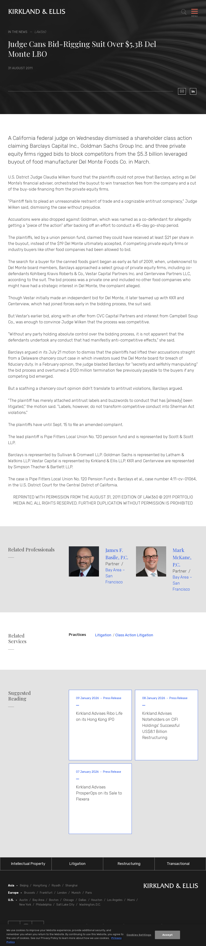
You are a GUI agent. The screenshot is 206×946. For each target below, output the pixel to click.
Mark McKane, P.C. (182, 557)
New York (25, 904)
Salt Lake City (65, 904)
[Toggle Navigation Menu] (194, 12)
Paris (88, 892)
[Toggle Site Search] (184, 12)
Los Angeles (115, 900)
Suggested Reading (19, 696)
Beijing (24, 885)
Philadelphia (44, 904)
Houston (96, 900)
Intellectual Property (28, 863)
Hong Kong (40, 885)
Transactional (178, 863)
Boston (54, 900)
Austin (23, 900)
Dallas (82, 900)
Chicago (68, 900)
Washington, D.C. (90, 904)
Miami (131, 900)
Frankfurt (46, 892)
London (62, 892)
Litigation (103, 635)
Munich (76, 892)
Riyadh (56, 885)
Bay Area (38, 900)
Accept (167, 935)
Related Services (17, 638)
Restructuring (128, 863)
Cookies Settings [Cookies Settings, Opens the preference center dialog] (139, 935)
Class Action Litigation (134, 635)
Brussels (29, 892)
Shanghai (71, 885)
